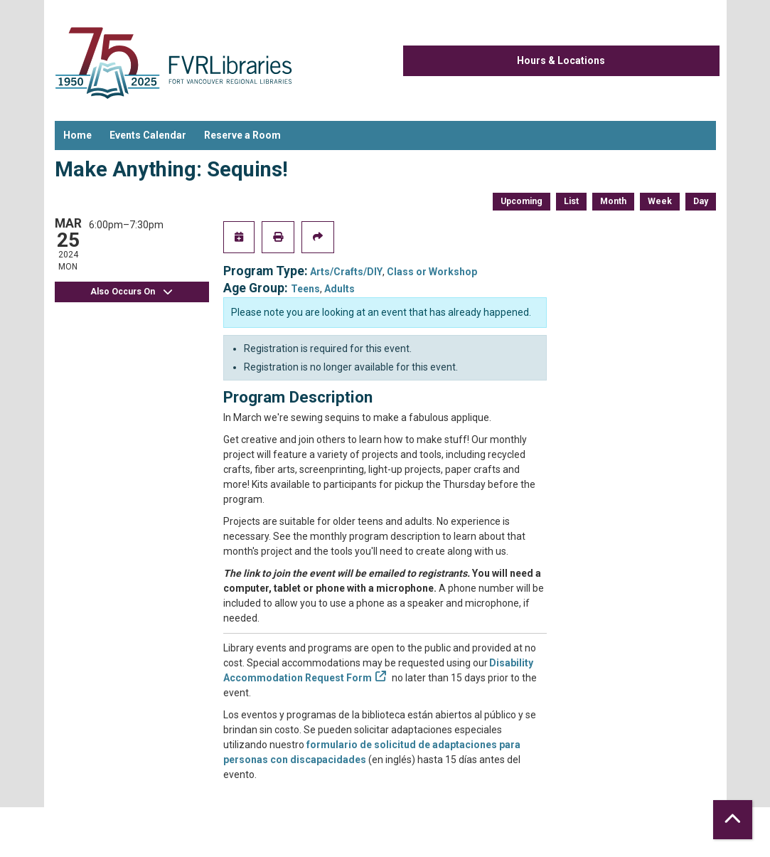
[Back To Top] (732, 819)
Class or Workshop (432, 271)
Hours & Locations (561, 60)
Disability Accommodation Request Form (378, 670)
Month (613, 201)
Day (700, 201)
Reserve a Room (242, 135)
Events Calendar (147, 135)
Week (660, 201)
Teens (305, 288)
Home (77, 135)
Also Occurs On (131, 292)
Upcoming (521, 201)
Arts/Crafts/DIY (346, 271)
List (571, 201)
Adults (339, 288)
